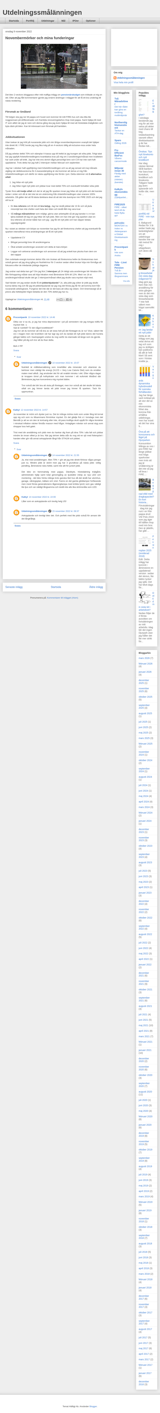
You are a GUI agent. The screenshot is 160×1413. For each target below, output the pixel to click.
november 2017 (144, 1306)
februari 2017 (145, 1365)
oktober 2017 (145, 1312)
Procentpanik (20, 317)
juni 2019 (143, 1180)
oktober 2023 (145, 845)
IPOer (75, 20)
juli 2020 (143, 1100)
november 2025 (144, 690)
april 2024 (144, 801)
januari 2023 (145, 892)
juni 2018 (143, 1257)
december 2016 (144, 1383)
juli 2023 (143, 870)
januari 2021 (145, 1050)
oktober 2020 (145, 1075)
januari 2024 (145, 821)
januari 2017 (145, 1373)
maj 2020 (143, 1111)
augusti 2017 (145, 1329)
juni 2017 (143, 1343)
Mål (63, 20)
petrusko (119, 223)
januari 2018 (145, 1287)
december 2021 (144, 974)
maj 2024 (143, 796)
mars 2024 (144, 807)
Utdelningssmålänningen (42, 12)
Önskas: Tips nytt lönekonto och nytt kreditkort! (146, 155)
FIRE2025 (119, 204)
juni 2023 (143, 876)
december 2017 (144, 1297)
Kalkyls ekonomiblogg (121, 192)
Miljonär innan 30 (119, 169)
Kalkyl (16, 410)
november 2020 (144, 1068)
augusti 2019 (145, 1166)
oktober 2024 (145, 760)
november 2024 (144, 753)
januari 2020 (145, 1124)
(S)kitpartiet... (121, 197)
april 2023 (144, 887)
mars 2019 (144, 1196)
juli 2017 (143, 1337)
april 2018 (144, 1268)
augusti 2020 (145, 1091)
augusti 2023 (145, 862)
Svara (16, 350)
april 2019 (144, 1191)
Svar (19, 357)
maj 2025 (143, 732)
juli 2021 (143, 1014)
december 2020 (144, 1060)
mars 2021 (144, 1036)
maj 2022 (143, 953)
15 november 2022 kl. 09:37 (65, 511)
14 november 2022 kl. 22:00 (42, 497)
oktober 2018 (145, 1227)
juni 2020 (143, 1105)
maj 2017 (143, 1348)
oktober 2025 (145, 696)
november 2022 (144, 910)
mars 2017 (144, 1359)
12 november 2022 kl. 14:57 (34, 410)
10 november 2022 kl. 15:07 (65, 363)
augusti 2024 (145, 776)
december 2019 (144, 1134)
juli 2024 (143, 785)
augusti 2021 (145, 1006)
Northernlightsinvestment (120, 125)
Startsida (14, 20)
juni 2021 (143, 1019)
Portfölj (30, 20)
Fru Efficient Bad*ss (119, 153)
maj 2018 (143, 1262)
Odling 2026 (120, 143)
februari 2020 (145, 1116)
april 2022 (144, 959)
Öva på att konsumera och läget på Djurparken (147, 435)
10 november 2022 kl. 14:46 (41, 317)
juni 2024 (143, 790)
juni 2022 (143, 948)
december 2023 (144, 830)
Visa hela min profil (123, 82)
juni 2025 (143, 727)
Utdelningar (47, 20)
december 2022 (144, 902)
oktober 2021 (145, 989)
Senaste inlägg (13, 587)
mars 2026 (144, 658)
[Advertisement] (134, 47)
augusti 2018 (145, 1243)
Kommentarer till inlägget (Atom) (62, 597)
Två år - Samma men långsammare (121, 273)
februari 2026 (145, 663)
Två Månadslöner (121, 101)
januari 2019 (145, 1210)
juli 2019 (143, 1174)
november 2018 (144, 1220)
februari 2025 (145, 743)
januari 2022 (145, 964)
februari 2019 (145, 1202)
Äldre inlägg (96, 587)
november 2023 (144, 839)
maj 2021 (143, 1025)
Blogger (93, 1406)
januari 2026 (145, 671)
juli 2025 (143, 721)
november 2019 (144, 1143)
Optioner (91, 20)
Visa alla (126, 281)
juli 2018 (143, 1252)
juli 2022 (143, 942)
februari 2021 (145, 1041)
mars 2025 (144, 738)
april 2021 (144, 1031)
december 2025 (144, 681)
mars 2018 (144, 1274)
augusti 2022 (145, 934)
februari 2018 (145, 1279)
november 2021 (144, 982)
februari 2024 (145, 812)
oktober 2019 (145, 1149)
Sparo (117, 140)
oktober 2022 (145, 917)
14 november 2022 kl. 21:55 (65, 455)
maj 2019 (143, 1185)
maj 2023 (143, 881)
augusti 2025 (145, 713)
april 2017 (144, 1354)
